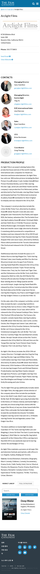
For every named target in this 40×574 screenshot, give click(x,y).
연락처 (11, 566)
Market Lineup (8, 483)
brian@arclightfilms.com (23, 140)
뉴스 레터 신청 (7, 560)
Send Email (6, 56)
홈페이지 (3, 9)
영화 (2, 542)
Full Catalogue (25, 483)
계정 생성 (4, 550)
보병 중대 (10, 9)
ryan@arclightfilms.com (23, 127)
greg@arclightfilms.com (23, 154)
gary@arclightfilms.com (23, 88)
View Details (25, 513)
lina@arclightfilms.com (22, 114)
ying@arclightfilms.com (23, 104)
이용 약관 (3, 566)
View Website (7, 59)
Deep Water (27, 500)
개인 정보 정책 (20, 566)
